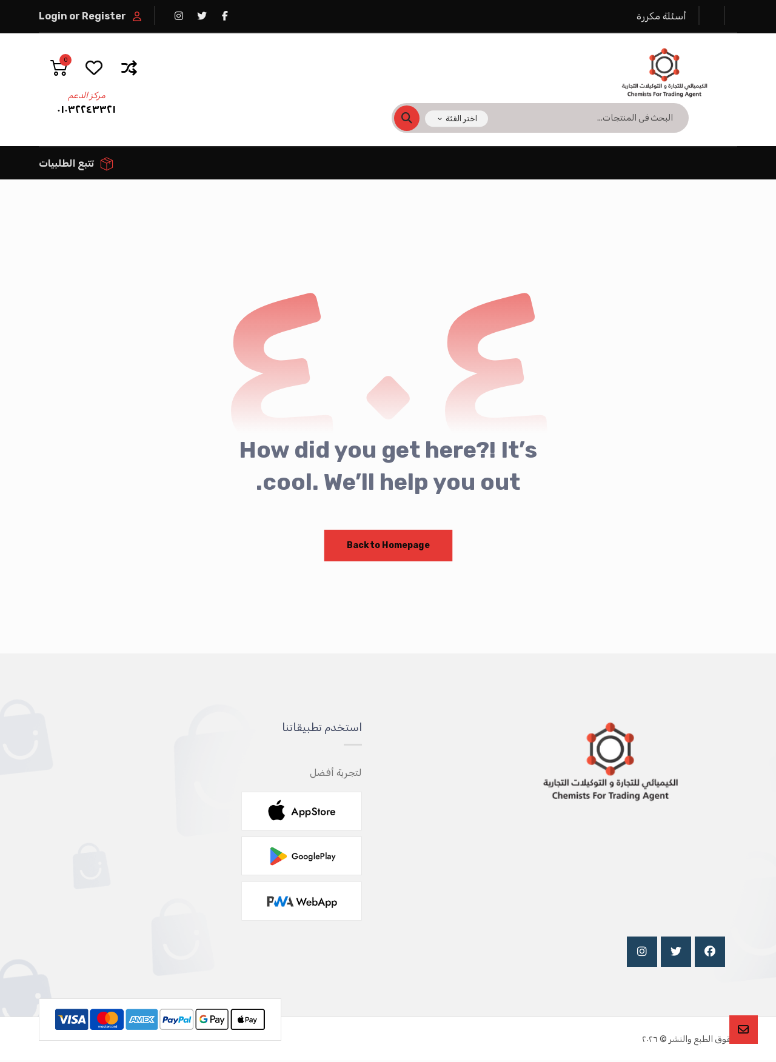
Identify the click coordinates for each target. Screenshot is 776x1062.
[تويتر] (202, 15)
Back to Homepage (388, 546)
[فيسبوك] (225, 15)
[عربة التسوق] (58, 67)
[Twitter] (676, 953)
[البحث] (414, 118)
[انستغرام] (179, 15)
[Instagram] (642, 953)
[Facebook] (710, 953)
